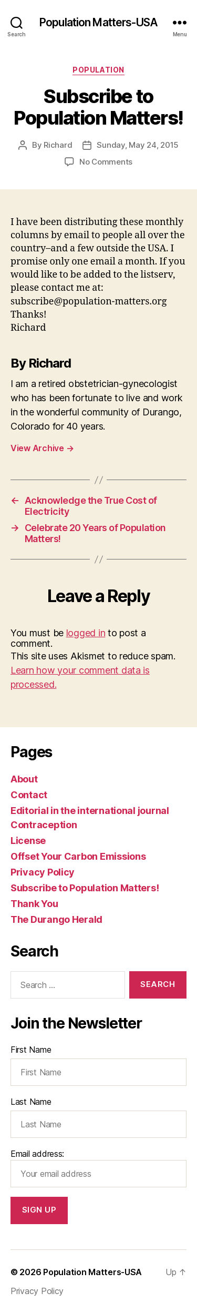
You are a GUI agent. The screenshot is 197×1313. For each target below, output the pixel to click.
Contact (29, 794)
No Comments (105, 162)
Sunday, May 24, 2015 (138, 145)
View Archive (42, 448)
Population (98, 69)
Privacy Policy (43, 872)
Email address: (98, 1167)
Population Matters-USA (98, 22)
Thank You (34, 903)
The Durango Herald (56, 919)
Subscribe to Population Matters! (85, 887)
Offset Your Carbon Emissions (78, 856)
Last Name (31, 1101)
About (24, 779)
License (28, 840)
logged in (86, 632)
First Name (31, 1049)
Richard (58, 145)
